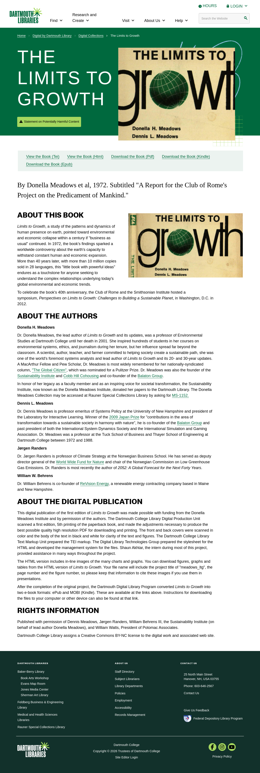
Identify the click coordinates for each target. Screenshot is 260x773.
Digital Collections (90, 35)
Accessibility (123, 707)
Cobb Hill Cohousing (81, 376)
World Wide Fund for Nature (80, 462)
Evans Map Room (33, 683)
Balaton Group (150, 376)
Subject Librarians (127, 679)
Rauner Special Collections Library (41, 727)
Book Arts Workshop (35, 678)
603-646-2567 (204, 686)
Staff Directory (124, 671)
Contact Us (191, 693)
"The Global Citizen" (49, 370)
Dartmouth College (127, 745)
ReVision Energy (94, 484)
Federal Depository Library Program (218, 718)
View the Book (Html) (85, 156)
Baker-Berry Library (30, 671)
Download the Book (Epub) (49, 164)
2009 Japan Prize (124, 417)
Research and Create (84, 18)
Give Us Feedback (196, 710)
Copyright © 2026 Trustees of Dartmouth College (126, 751)
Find (57, 20)
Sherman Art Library (34, 695)
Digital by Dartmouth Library (52, 35)
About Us (155, 20)
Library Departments (129, 686)
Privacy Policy (222, 756)
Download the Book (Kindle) (186, 156)
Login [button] (240, 6)
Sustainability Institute (36, 376)
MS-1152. (180, 395)
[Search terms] (224, 18)
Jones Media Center (34, 689)
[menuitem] (212, 747)
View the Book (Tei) (42, 156)
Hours (210, 6)
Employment (123, 700)
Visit (128, 20)
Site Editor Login (126, 757)
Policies (120, 693)
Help (182, 20)
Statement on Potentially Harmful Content (51, 121)
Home (21, 35)
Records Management (130, 715)
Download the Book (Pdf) (132, 156)
